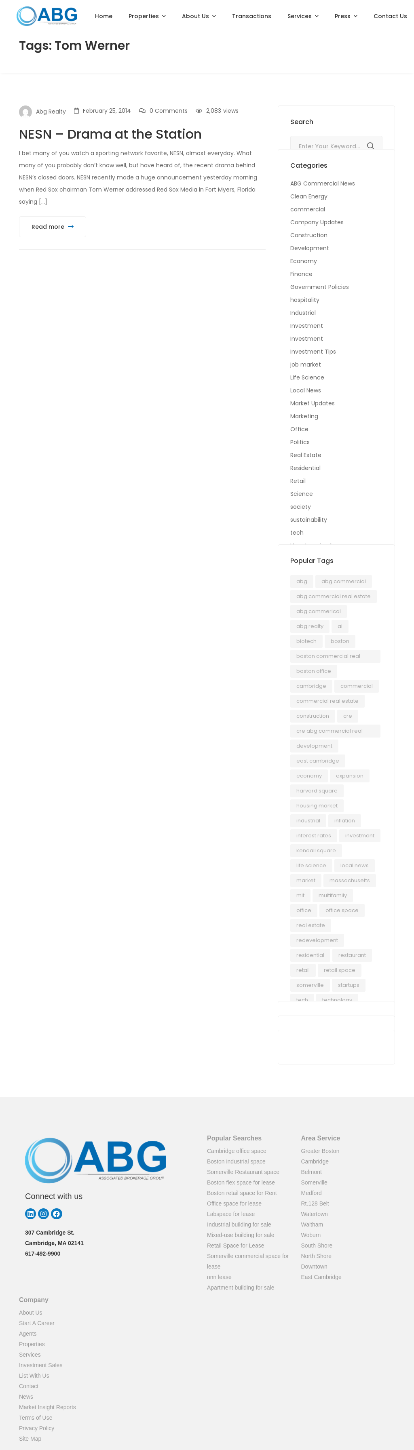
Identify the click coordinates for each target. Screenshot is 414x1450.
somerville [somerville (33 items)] (310, 985)
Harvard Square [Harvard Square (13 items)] (317, 791)
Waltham (312, 1224)
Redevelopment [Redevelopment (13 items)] (317, 940)
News (26, 1396)
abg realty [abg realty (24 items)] (309, 626)
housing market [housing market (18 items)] (317, 805)
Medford (311, 1193)
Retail (298, 481)
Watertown (314, 1214)
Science (301, 494)
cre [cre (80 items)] (347, 716)
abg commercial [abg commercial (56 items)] (343, 581)
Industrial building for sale (239, 1224)
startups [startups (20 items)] (348, 985)
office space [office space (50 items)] (342, 910)
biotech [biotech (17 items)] (306, 641)
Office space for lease (234, 1203)
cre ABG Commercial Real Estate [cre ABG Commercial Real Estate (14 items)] (329, 732)
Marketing (304, 416)
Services (30, 1354)
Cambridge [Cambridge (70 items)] (311, 686)
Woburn (311, 1235)
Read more (53, 227)
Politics (300, 442)
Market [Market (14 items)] (305, 880)
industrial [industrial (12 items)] (308, 820)
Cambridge (315, 1161)
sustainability (308, 520)
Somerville (314, 1182)
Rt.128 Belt (315, 1203)
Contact (28, 1386)
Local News (305, 390)
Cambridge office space (236, 1151)
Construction (308, 235)
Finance (301, 274)
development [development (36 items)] (314, 746)
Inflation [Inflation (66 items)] (344, 820)
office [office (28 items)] (303, 910)
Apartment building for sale (241, 1287)
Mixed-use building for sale (241, 1235)
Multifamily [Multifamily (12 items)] (333, 895)
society (300, 507)
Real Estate (305, 455)
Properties (32, 1344)
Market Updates (312, 403)
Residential (305, 468)
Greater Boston (320, 1151)
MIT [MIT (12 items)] (300, 895)
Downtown (314, 1266)
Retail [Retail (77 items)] (303, 970)
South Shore (317, 1245)
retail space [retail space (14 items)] (339, 970)
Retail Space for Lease (235, 1245)
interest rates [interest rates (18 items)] (313, 835)
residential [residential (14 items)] (310, 955)
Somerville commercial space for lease (248, 1261)
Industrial (303, 313)
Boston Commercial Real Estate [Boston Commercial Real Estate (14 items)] (328, 657)
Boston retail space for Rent (242, 1193)
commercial (307, 209)
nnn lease (219, 1277)
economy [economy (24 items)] (309, 776)
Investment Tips (313, 352)
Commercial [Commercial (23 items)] (356, 686)
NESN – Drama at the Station (110, 134)
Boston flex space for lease (241, 1182)
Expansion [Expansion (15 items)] (349, 776)
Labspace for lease (231, 1214)
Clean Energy (308, 196)
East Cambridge (321, 1277)
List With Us (34, 1375)
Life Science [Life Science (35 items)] (311, 865)
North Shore (316, 1256)
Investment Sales (40, 1365)
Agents (28, 1333)
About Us (30, 1312)
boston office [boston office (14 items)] (313, 671)
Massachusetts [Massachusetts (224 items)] (350, 880)
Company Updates (317, 222)
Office (299, 429)
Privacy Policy (36, 1428)
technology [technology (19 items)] (337, 1000)
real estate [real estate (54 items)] (310, 925)
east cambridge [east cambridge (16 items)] (317, 761)
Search (370, 146)
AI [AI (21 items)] (340, 626)
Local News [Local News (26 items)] (354, 865)
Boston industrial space (236, 1161)
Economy (303, 261)
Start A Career (37, 1323)
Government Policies (319, 287)
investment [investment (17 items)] (359, 835)
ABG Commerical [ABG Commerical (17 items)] (318, 611)
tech (297, 533)
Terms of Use (35, 1417)
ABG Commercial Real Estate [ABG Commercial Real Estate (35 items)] (333, 596)
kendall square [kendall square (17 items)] (316, 850)
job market (305, 364)
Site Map (30, 1438)
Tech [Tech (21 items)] (302, 1000)
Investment (306, 326)
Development (309, 248)
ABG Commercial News (322, 183)
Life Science (307, 377)
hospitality (304, 300)
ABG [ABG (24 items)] (301, 581)
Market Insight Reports (47, 1407)
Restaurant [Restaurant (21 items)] (352, 955)
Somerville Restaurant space (243, 1172)
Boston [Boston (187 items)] (340, 641)
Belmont (311, 1172)
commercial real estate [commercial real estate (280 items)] (327, 701)
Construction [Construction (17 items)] (312, 716)
